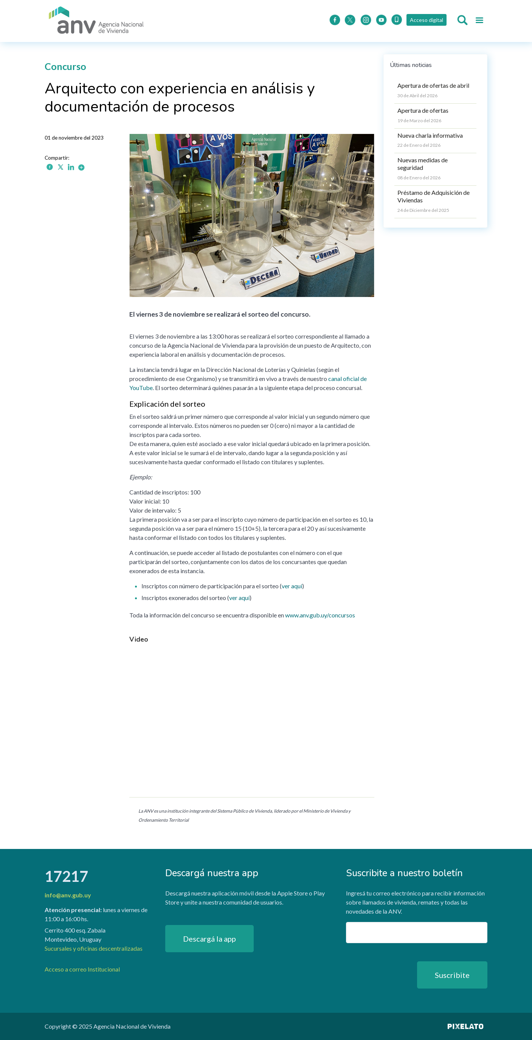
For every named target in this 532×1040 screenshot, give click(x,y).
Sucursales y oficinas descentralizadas (94, 948)
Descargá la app (209, 938)
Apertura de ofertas (422, 110)
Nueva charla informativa (430, 135)
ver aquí (292, 585)
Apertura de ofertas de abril (433, 85)
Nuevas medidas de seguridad (422, 163)
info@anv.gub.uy (68, 895)
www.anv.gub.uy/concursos (320, 615)
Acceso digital (426, 20)
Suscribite (452, 974)
